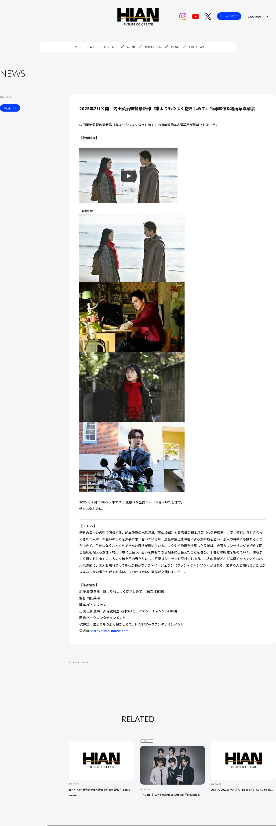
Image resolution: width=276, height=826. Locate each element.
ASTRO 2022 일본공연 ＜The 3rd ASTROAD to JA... (242, 789)
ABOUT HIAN (196, 47)
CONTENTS (110, 47)
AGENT (131, 47)
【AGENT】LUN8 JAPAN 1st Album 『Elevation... (170, 794)
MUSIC (175, 47)
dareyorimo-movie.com (109, 630)
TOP (74, 47)
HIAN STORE (229, 16)
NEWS (90, 47)
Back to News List (80, 662)
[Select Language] (257, 16)
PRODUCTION (153, 47)
